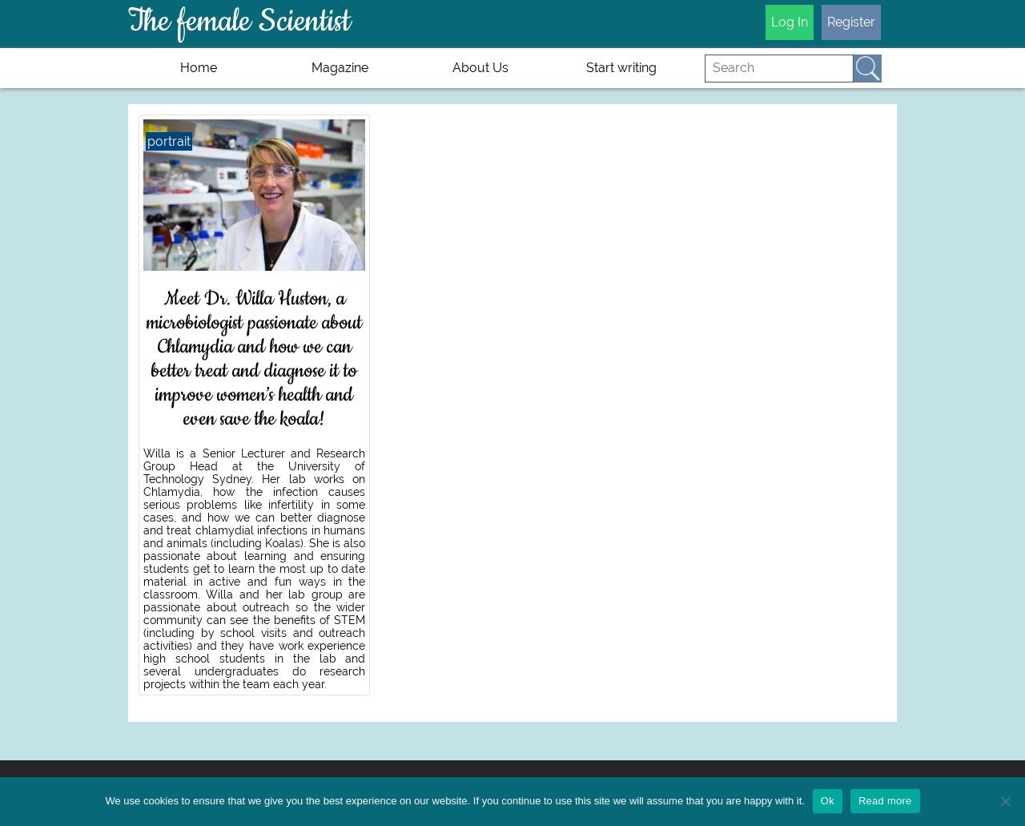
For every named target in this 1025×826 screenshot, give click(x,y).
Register (851, 22)
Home (198, 67)
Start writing (621, 67)
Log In (789, 22)
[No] (1005, 801)
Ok (827, 801)
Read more (885, 801)
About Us (480, 67)
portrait (169, 141)
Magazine (340, 67)
